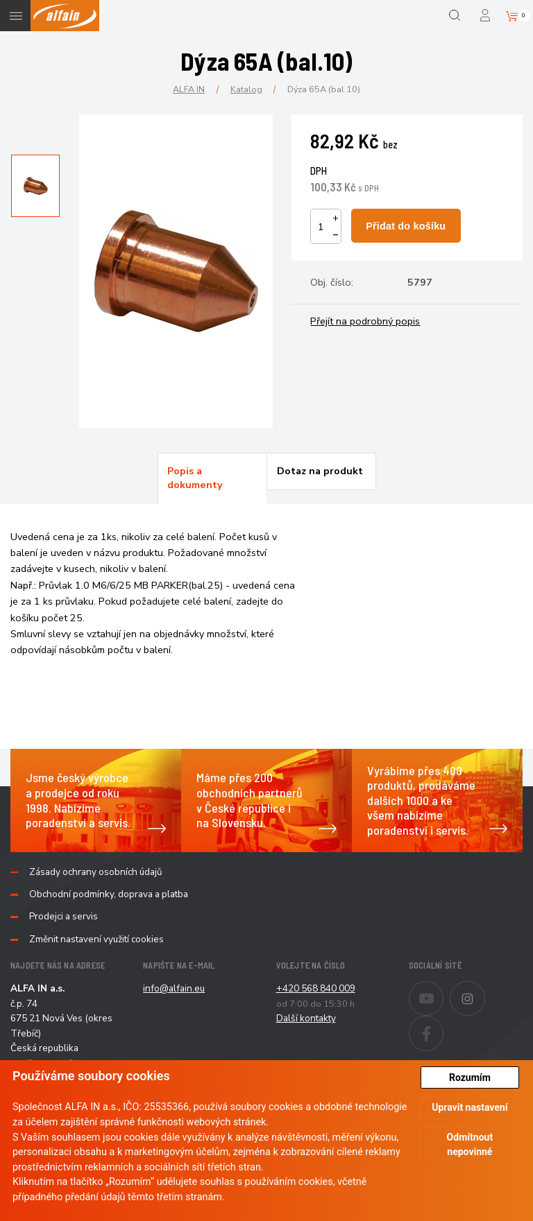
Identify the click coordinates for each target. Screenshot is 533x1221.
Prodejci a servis (63, 916)
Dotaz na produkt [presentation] (320, 471)
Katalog (246, 89)
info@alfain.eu (174, 988)
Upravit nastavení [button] (469, 1107)
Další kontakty (306, 1018)
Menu (15, 15)
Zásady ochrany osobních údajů (95, 872)
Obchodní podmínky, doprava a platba (108, 894)
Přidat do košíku (406, 226)
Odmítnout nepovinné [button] (470, 1144)
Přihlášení (486, 15)
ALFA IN (189, 89)
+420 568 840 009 (315, 988)
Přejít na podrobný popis (365, 321)
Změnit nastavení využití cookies (96, 939)
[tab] (212, 478)
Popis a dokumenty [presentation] (195, 478)
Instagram (484, 989)
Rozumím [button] (470, 1077)
